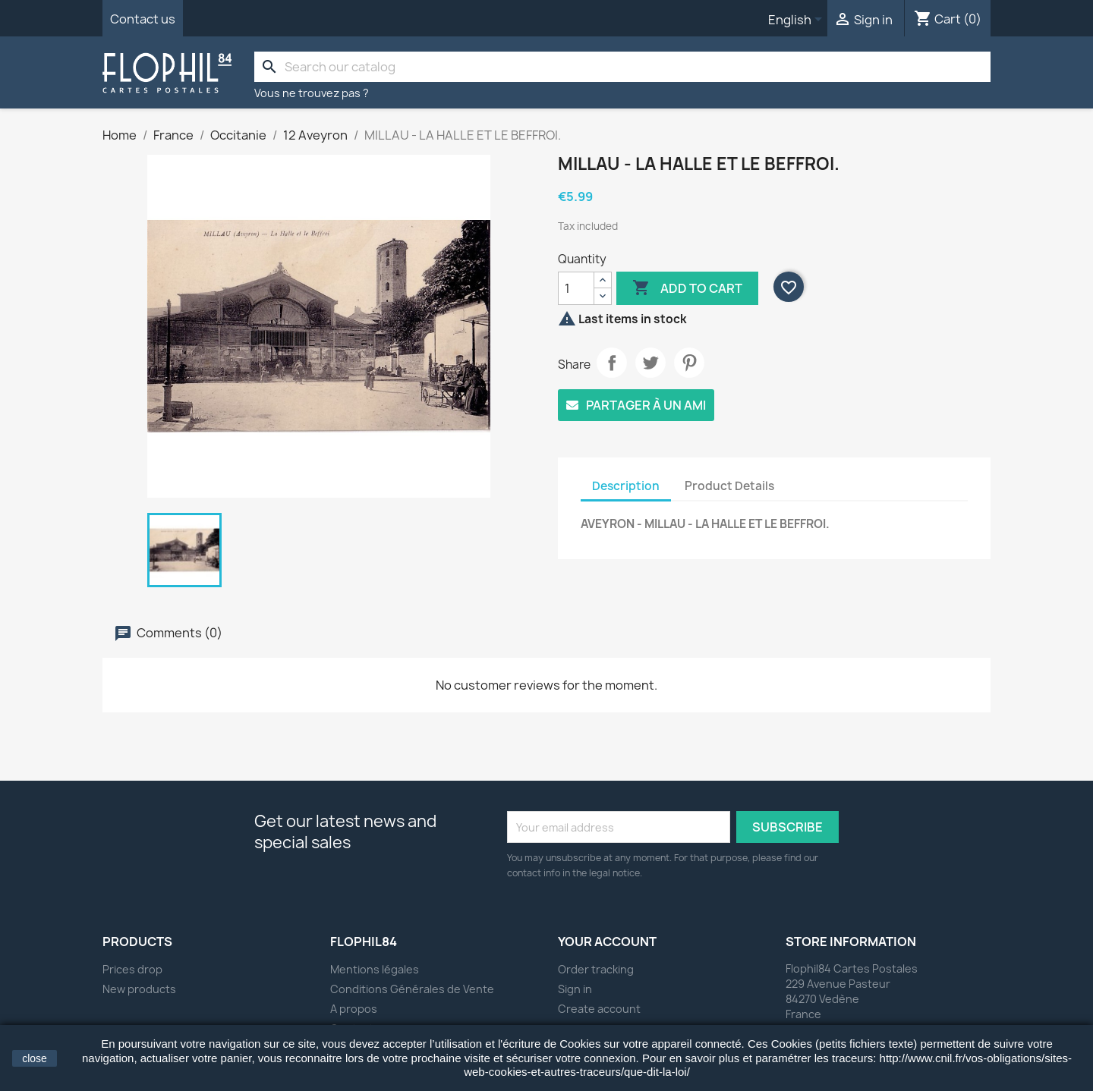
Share (612, 362)
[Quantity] (576, 288)
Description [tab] (626, 486)
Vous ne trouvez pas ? (311, 93)
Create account (599, 1008)
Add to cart (687, 288)
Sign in (575, 989)
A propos (353, 1008)
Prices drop (132, 969)
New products (139, 989)
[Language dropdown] (797, 20)
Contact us (142, 19)
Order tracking (596, 969)
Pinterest (689, 362)
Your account (607, 941)
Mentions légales (374, 969)
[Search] (622, 67)
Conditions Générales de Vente (412, 989)
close (34, 1058)
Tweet (650, 362)
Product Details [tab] (729, 486)
